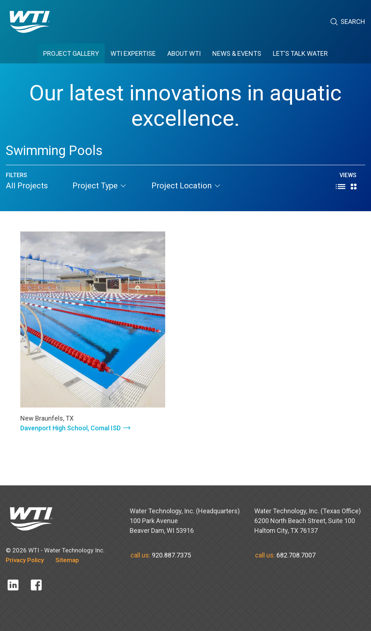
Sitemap (67, 560)
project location (186, 185)
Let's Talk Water (300, 53)
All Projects (27, 185)
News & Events (236, 53)
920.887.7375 (171, 555)
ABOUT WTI (184, 53)
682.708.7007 (296, 555)
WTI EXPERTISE (133, 53)
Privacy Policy (25, 560)
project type (99, 185)
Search (347, 21)
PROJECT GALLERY (71, 53)
